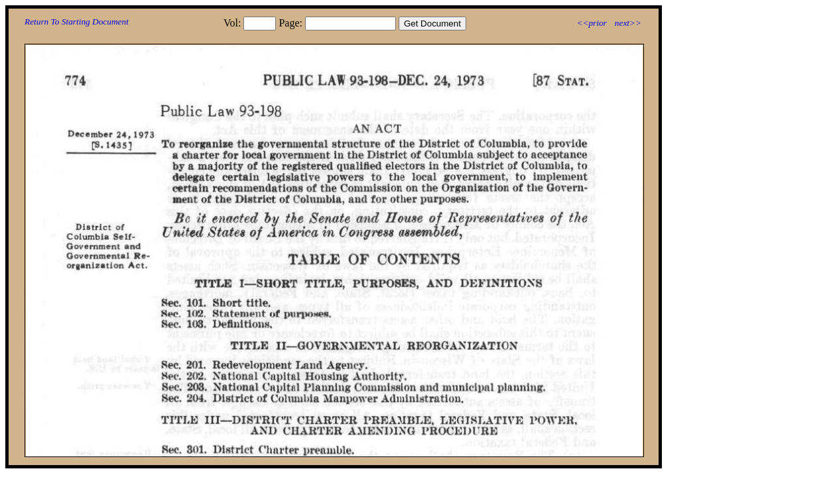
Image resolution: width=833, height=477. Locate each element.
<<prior (591, 23)
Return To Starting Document (77, 21)
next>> (628, 23)
